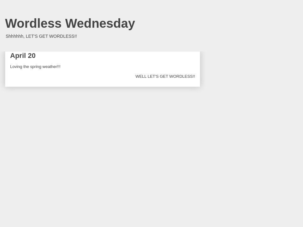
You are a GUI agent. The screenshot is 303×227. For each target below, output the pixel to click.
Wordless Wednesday (70, 23)
